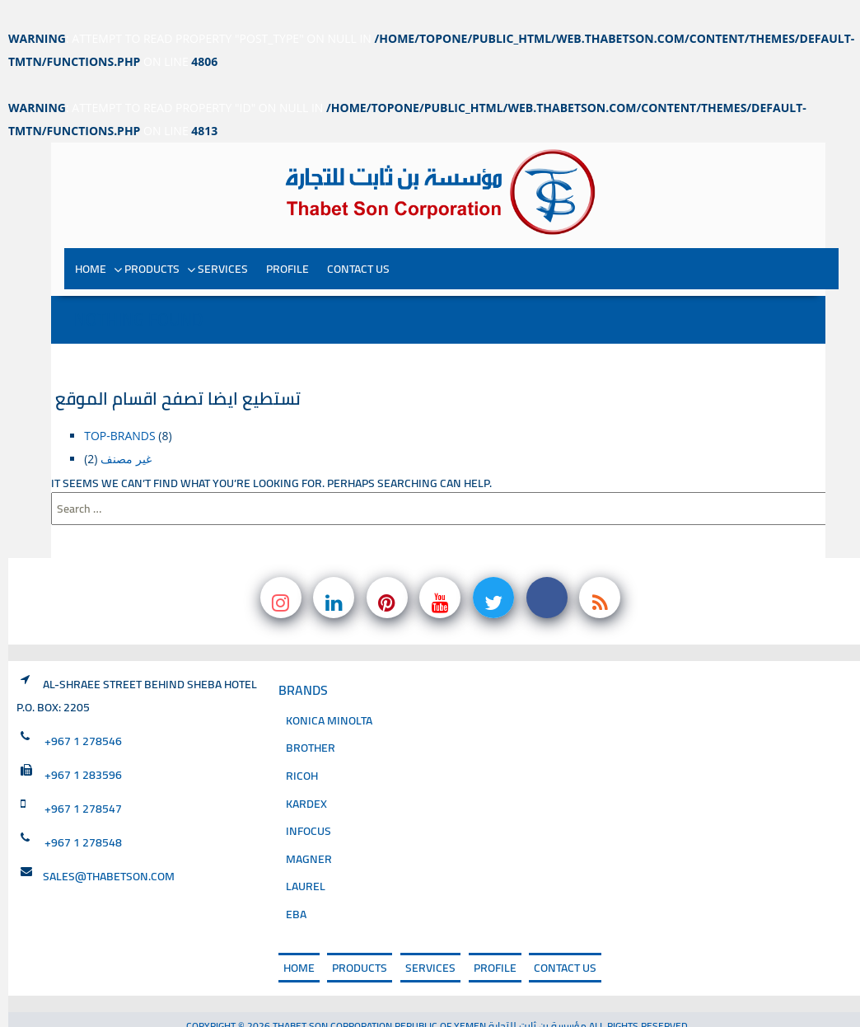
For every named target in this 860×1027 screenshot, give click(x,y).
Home (90, 240)
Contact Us (358, 240)
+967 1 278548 (83, 813)
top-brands (119, 407)
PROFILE (287, 240)
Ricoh (302, 747)
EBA (296, 885)
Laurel (305, 858)
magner (309, 830)
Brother (310, 720)
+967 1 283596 (83, 746)
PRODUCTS (152, 240)
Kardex (306, 775)
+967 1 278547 (83, 779)
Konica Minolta (329, 692)
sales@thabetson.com (109, 847)
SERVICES (223, 240)
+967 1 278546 (83, 712)
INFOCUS (308, 802)
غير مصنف (126, 430)
